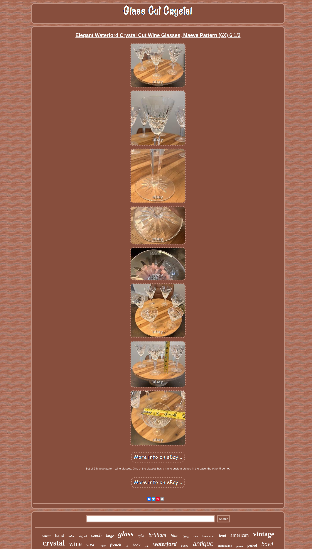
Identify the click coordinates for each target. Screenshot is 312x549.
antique (203, 543)
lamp (186, 536)
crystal (54, 543)
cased (184, 545)
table (72, 536)
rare (196, 536)
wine (75, 543)
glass (125, 534)
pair (147, 546)
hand (59, 535)
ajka (141, 536)
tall (127, 546)
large (110, 536)
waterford (165, 544)
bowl (267, 544)
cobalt (46, 536)
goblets (239, 546)
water (103, 545)
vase (90, 544)
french (115, 545)
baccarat (208, 536)
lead (222, 535)
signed (83, 536)
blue (174, 535)
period (252, 545)
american (239, 535)
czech (96, 535)
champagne (225, 545)
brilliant (157, 535)
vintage (263, 534)
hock (136, 545)
